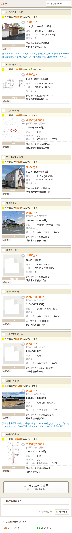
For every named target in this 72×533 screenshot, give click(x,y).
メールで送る (13, 528)
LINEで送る (46, 528)
